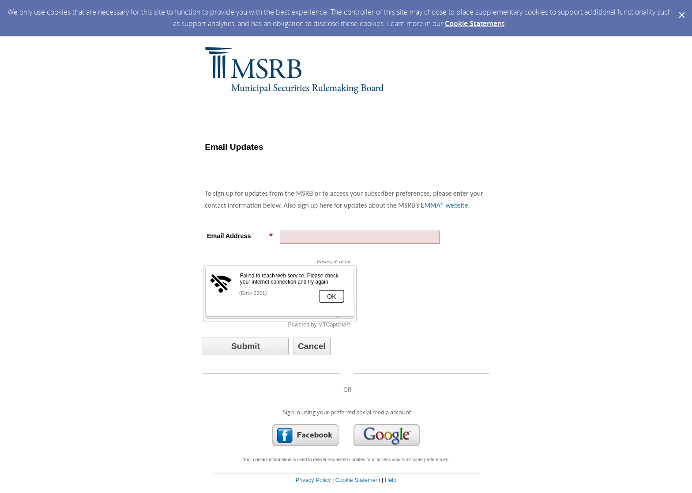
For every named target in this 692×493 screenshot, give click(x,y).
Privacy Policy (313, 480)
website (456, 205)
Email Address (240, 235)
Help (390, 480)
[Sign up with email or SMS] (246, 346)
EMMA (430, 205)
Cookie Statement (474, 23)
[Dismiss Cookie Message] (681, 8)
